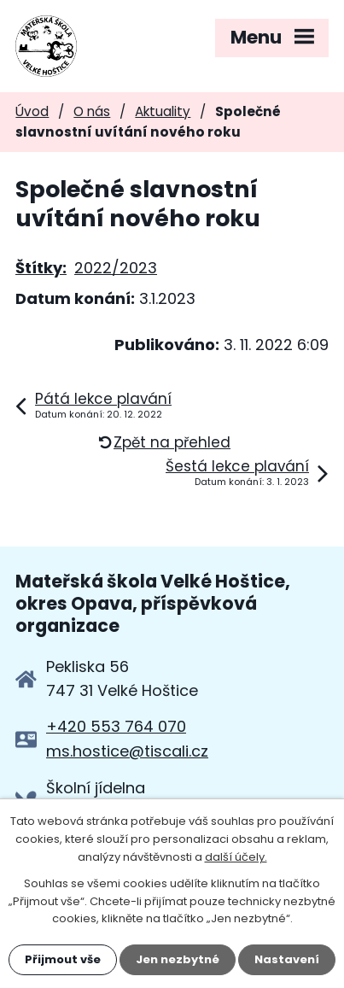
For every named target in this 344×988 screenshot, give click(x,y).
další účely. (236, 857)
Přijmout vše (63, 959)
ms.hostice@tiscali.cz (127, 751)
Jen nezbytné (177, 959)
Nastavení (286, 959)
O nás (91, 111)
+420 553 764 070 (116, 726)
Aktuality (162, 111)
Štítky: (41, 267)
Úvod (32, 111)
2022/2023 (115, 267)
